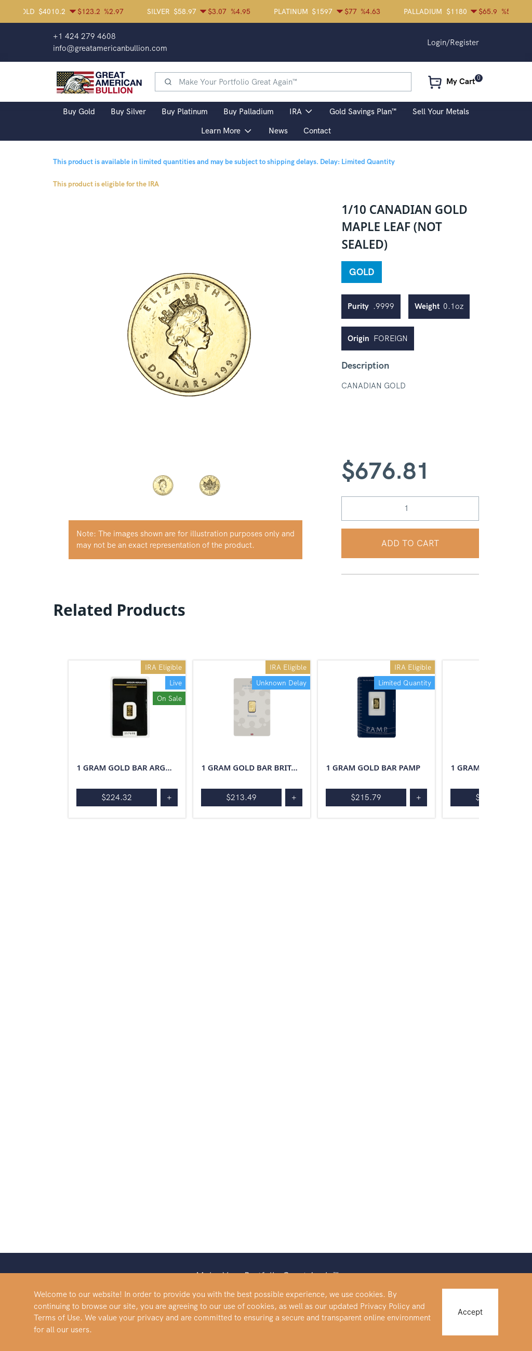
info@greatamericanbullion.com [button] (110, 48)
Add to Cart (410, 543)
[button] (162, 485)
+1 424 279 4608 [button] (84, 36)
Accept (470, 1312)
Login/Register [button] (453, 42)
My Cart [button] (460, 81)
